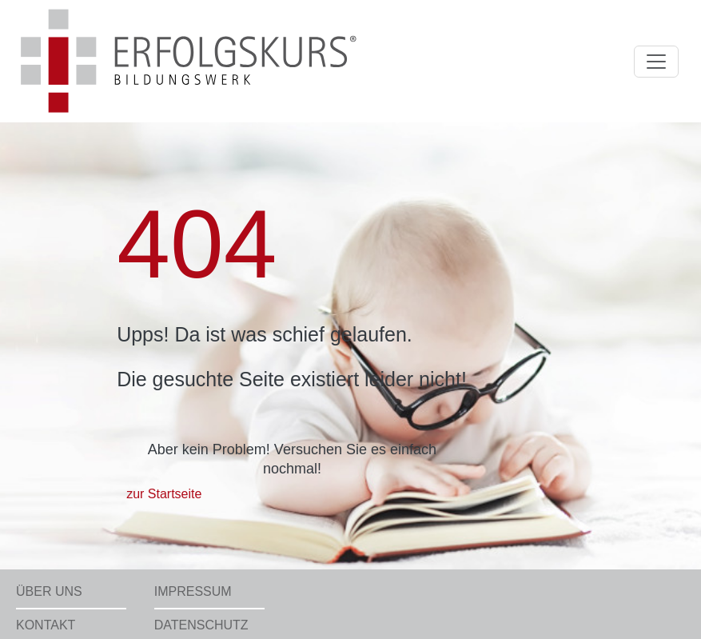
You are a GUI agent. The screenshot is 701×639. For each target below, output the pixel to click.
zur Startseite (163, 494)
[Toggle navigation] (656, 62)
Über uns (49, 591)
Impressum (193, 591)
